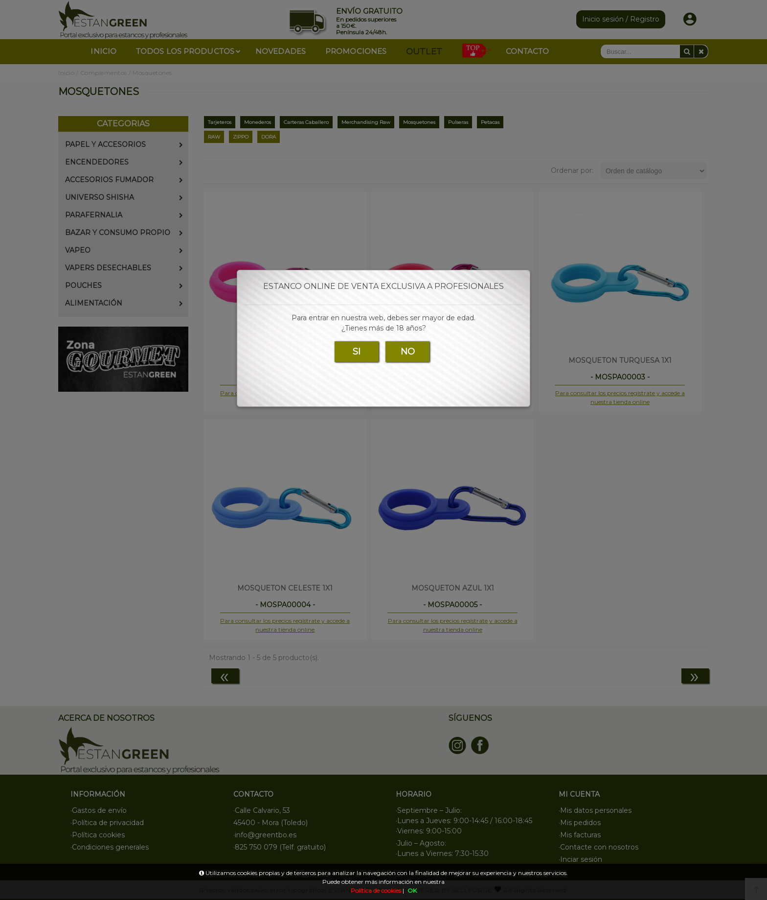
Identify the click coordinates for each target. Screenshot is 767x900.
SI (357, 351)
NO (408, 351)
